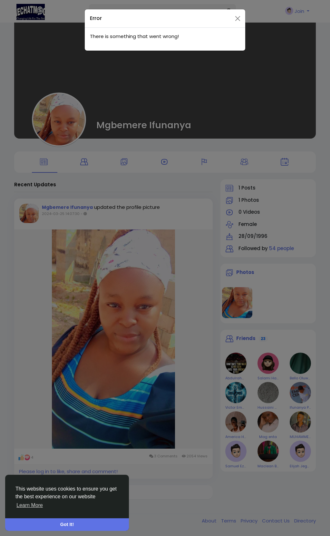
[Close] (238, 8)
